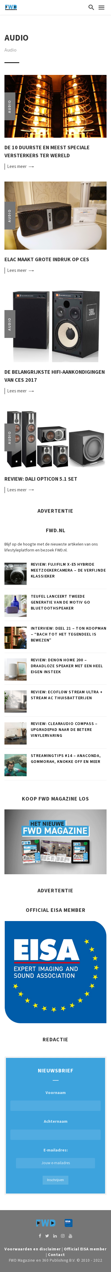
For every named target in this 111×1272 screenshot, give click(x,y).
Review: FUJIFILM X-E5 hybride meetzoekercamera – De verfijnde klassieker (68, 570)
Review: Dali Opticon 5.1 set (40, 479)
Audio (9, 106)
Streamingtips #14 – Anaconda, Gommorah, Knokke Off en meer (66, 759)
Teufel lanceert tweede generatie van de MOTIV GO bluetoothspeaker (60, 602)
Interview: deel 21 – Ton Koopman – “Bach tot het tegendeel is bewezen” (69, 634)
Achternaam (55, 1122)
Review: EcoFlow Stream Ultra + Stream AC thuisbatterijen (67, 695)
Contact (56, 1254)
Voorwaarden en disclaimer (32, 1249)
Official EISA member (85, 1249)
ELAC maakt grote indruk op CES (46, 259)
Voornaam (56, 1093)
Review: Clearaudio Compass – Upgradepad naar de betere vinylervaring (64, 730)
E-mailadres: (55, 1157)
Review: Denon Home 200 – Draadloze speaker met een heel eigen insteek (67, 666)
